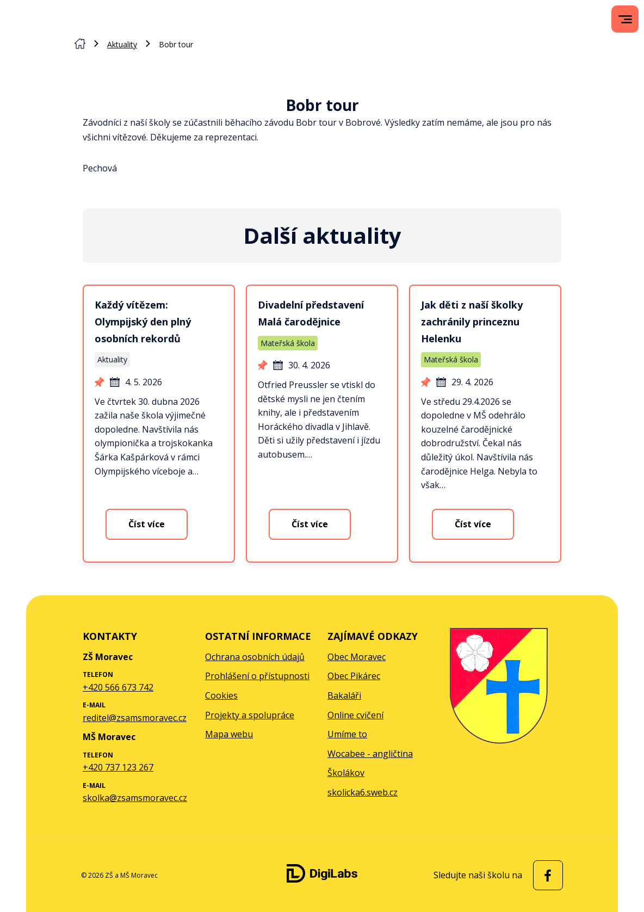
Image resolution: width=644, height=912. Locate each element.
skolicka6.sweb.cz (362, 792)
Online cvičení (355, 715)
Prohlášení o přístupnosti (257, 676)
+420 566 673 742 (118, 687)
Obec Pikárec (353, 676)
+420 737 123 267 (118, 767)
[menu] (625, 19)
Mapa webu (229, 734)
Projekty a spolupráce (249, 715)
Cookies (221, 695)
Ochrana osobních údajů (255, 657)
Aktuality (122, 44)
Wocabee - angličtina (370, 754)
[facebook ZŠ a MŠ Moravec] (545, 875)
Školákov (345, 773)
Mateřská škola (288, 343)
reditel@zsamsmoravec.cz (135, 718)
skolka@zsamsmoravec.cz (135, 798)
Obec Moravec (356, 657)
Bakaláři (344, 695)
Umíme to (347, 734)
